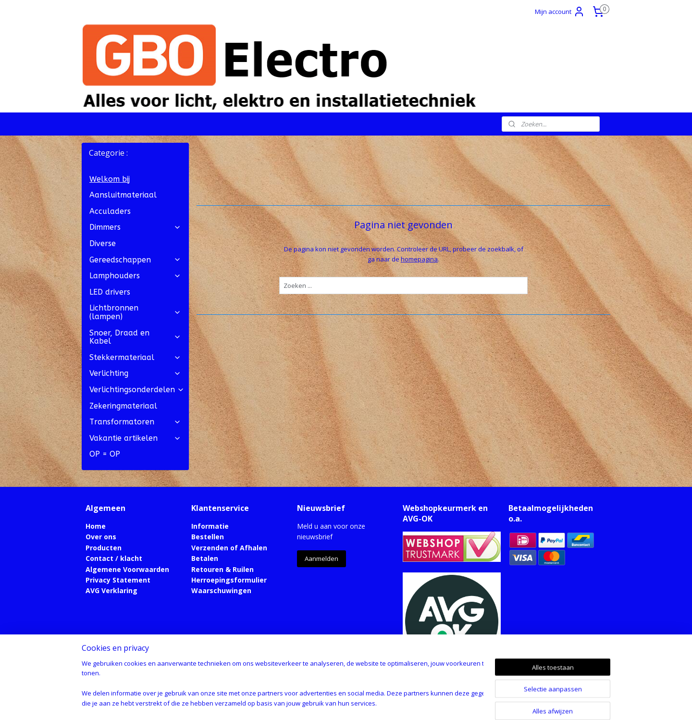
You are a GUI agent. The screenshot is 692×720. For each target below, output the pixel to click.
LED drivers (109, 292)
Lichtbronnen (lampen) (135, 312)
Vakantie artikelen (135, 438)
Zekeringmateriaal (123, 405)
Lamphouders (135, 275)
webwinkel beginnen (365, 702)
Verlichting (135, 373)
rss (328, 702)
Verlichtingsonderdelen (137, 389)
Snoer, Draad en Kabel (135, 337)
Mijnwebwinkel (448, 702)
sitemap (307, 702)
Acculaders (110, 211)
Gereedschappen (135, 259)
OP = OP (104, 454)
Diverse (102, 243)
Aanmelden (321, 558)
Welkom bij (109, 179)
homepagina (419, 259)
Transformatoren (135, 421)
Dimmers (135, 227)
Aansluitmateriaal (123, 194)
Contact (99, 558)
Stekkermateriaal (135, 357)
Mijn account (560, 11)
